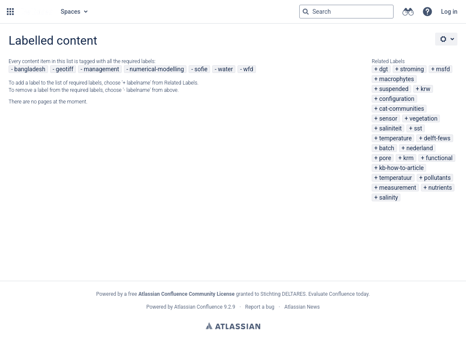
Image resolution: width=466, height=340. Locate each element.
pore (385, 158)
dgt (383, 69)
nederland (419, 148)
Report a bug (259, 307)
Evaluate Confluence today (338, 294)
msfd (443, 69)
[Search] (305, 11)
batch (386, 148)
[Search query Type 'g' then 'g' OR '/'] (346, 11)
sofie (201, 69)
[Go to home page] (36, 11)
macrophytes (396, 79)
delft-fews (437, 138)
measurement (397, 187)
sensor (388, 118)
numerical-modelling (156, 69)
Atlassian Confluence (198, 307)
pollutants (437, 177)
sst (418, 128)
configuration (396, 98)
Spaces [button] (71, 11)
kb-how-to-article (401, 167)
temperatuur (395, 177)
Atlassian (233, 325)
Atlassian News (302, 307)
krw (425, 88)
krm (408, 158)
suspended (393, 88)
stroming (412, 69)
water (225, 69)
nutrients (440, 187)
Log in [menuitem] (449, 11)
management (101, 69)
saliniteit (390, 128)
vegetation (423, 118)
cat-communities (401, 108)
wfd (248, 69)
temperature (395, 138)
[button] (10, 11)
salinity (388, 197)
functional (439, 158)
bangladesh (29, 69)
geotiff (64, 69)
